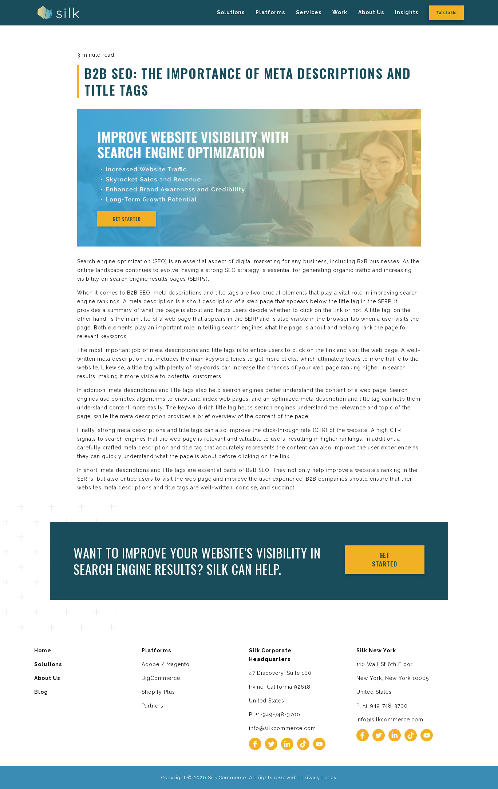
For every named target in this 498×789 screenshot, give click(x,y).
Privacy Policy (319, 777)
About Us (371, 12)
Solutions (231, 12)
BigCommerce (161, 678)
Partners (152, 706)
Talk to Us (446, 12)
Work (339, 12)
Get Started (384, 559)
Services (308, 12)
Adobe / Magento (166, 664)
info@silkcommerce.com (282, 728)
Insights (406, 12)
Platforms (270, 12)
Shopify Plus (158, 692)
